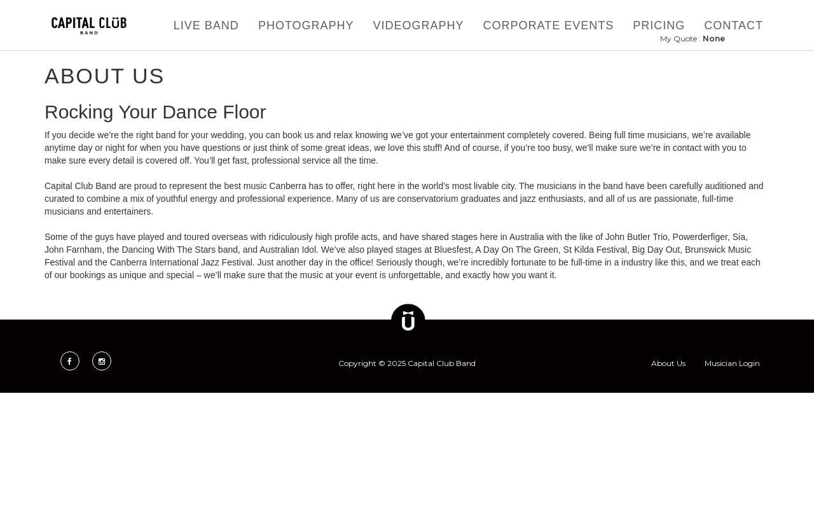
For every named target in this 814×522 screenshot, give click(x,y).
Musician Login (732, 363)
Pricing (659, 25)
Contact (733, 25)
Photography (306, 25)
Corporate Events (548, 25)
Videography (418, 25)
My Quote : (692, 38)
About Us (668, 363)
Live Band (206, 25)
